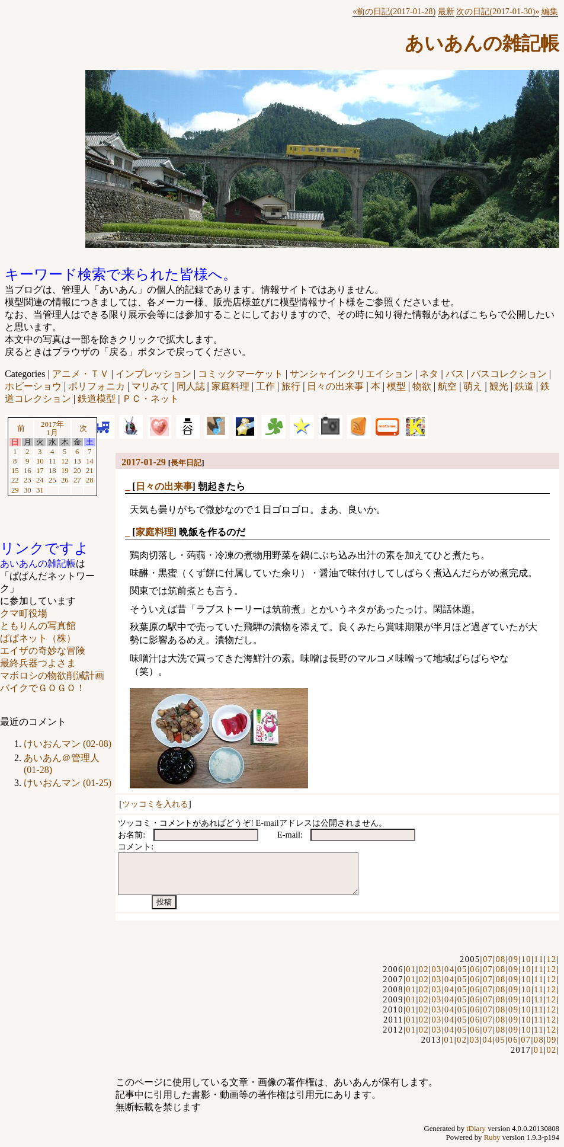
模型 (396, 386)
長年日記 (186, 462)
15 (15, 471)
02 (424, 969)
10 (40, 461)
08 (500, 959)
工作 (265, 386)
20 (77, 471)
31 (40, 490)
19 (65, 471)
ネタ (428, 374)
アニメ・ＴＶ (80, 374)
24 (40, 480)
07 (488, 959)
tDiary (476, 1128)
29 (15, 490)
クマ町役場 (23, 613)
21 (90, 471)
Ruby (492, 1137)
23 (27, 480)
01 (411, 969)
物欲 (421, 386)
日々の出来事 (335, 386)
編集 (549, 11)
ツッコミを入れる (155, 804)
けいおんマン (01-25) (67, 783)
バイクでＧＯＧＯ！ (42, 688)
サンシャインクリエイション (351, 374)
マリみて (150, 386)
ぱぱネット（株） (38, 638)
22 (15, 480)
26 (65, 480)
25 (52, 480)
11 (52, 461)
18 (52, 471)
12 (65, 461)
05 (462, 969)
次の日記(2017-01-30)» (497, 11)
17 (40, 471)
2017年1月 (52, 428)
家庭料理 (230, 386)
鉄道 (524, 386)
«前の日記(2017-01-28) (393, 11)
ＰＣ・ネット (150, 399)
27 (77, 480)
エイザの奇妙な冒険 (42, 651)
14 (90, 461)
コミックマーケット (240, 374)
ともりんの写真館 (38, 626)
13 (77, 461)
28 (90, 480)
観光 (498, 386)
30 (27, 490)
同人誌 (191, 386)
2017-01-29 (143, 462)
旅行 (290, 386)
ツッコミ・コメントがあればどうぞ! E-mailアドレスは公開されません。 (252, 822)
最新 (446, 11)
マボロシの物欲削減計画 (52, 675)
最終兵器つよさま (38, 663)
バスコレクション (509, 374)
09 (513, 959)
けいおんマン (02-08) (67, 744)
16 (27, 471)
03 (436, 969)
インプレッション (153, 374)
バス (455, 374)
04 (449, 969)
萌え (472, 386)
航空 (447, 386)
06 (475, 969)
